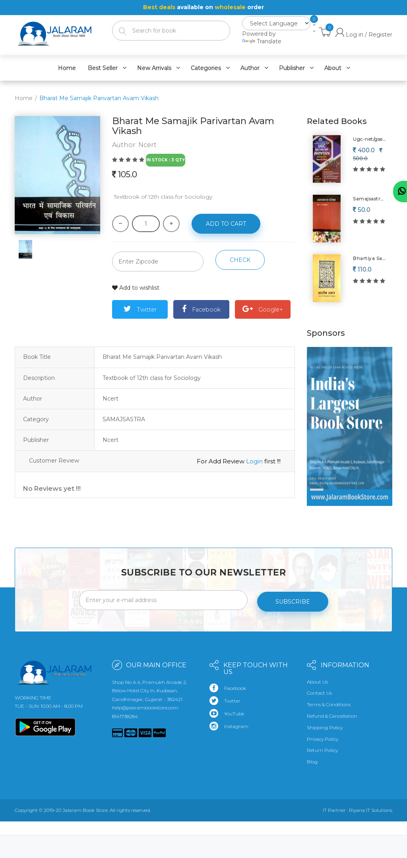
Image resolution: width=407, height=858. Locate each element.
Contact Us (319, 690)
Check (240, 259)
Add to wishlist (135, 287)
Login (254, 461)
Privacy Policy (322, 736)
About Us (317, 679)
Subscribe (292, 598)
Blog (312, 759)
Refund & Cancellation (332, 713)
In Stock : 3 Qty (165, 160)
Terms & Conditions (329, 702)
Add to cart (226, 223)
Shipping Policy (325, 724)
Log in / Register (363, 34)
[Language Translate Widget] (276, 23)
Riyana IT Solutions (370, 807)
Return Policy (322, 747)
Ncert (147, 145)
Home (24, 98)
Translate (261, 41)
